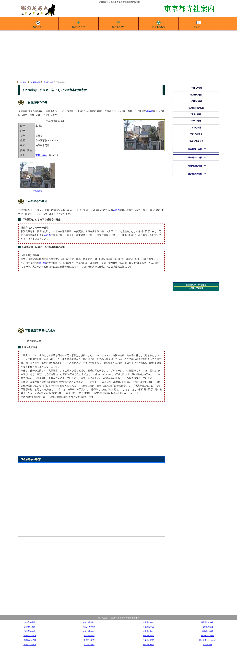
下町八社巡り (196, 134)
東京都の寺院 (78, 23)
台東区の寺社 (36, 82)
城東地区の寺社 (195, 157)
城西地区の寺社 (195, 174)
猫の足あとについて (207, 640)
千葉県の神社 (148, 645)
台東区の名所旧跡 (196, 108)
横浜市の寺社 (89, 636)
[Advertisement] (118, 55)
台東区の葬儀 (195, 288)
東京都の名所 (158, 23)
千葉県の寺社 (148, 636)
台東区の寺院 (49, 82)
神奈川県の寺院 (89, 627)
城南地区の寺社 (195, 149)
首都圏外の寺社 (207, 622)
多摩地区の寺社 (30, 636)
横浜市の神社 (89, 645)
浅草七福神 (196, 114)
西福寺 (149, 111)
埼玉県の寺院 (148, 627)
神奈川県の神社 (89, 631)
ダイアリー (198, 23)
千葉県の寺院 (148, 640)
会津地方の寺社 (207, 636)
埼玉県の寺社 (148, 622)
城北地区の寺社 (195, 166)
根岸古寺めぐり (196, 141)
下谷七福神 (41, 155)
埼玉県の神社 (148, 631)
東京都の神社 (118, 23)
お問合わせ (207, 645)
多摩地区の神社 (30, 645)
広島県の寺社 (207, 631)
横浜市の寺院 (89, 640)
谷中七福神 (196, 121)
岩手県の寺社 (207, 627)
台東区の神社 (196, 101)
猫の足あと (38, 23)
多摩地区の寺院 (30, 640)
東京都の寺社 (29, 622)
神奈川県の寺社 (89, 622)
